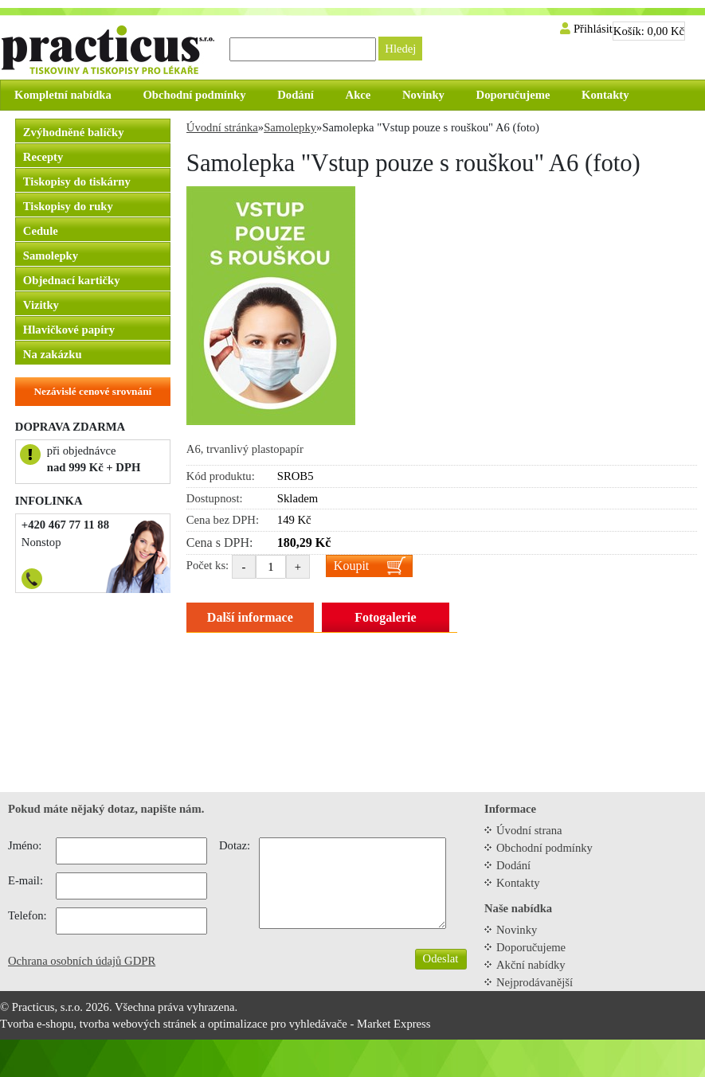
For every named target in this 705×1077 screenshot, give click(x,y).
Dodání (513, 865)
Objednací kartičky (71, 280)
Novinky (516, 929)
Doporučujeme (531, 947)
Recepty (43, 156)
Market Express (393, 1023)
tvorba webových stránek (138, 1023)
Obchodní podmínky (544, 847)
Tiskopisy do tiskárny (77, 181)
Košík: (648, 31)
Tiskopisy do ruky (68, 206)
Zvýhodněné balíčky (73, 132)
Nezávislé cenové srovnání (92, 391)
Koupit (351, 565)
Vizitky (41, 305)
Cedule (40, 230)
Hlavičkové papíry (69, 329)
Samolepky (50, 255)
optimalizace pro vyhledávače (277, 1023)
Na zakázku (52, 354)
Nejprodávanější (534, 982)
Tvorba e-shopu (36, 1023)
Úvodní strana (529, 830)
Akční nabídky (531, 964)
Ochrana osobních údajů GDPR (81, 960)
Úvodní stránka (222, 127)
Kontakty (518, 882)
